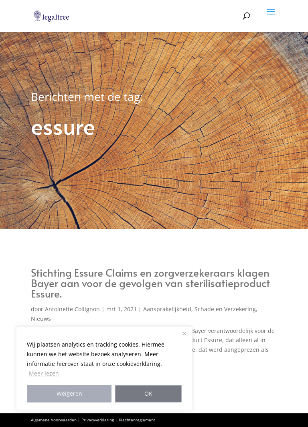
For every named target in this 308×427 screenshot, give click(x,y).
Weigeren (69, 393)
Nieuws (41, 318)
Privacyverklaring (97, 420)
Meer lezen (44, 373)
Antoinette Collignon (72, 309)
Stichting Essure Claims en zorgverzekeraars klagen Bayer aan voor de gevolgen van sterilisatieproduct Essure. (150, 282)
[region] (104, 368)
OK (148, 393)
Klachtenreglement (137, 420)
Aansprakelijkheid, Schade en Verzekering (199, 309)
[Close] (184, 333)
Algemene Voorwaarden (54, 420)
